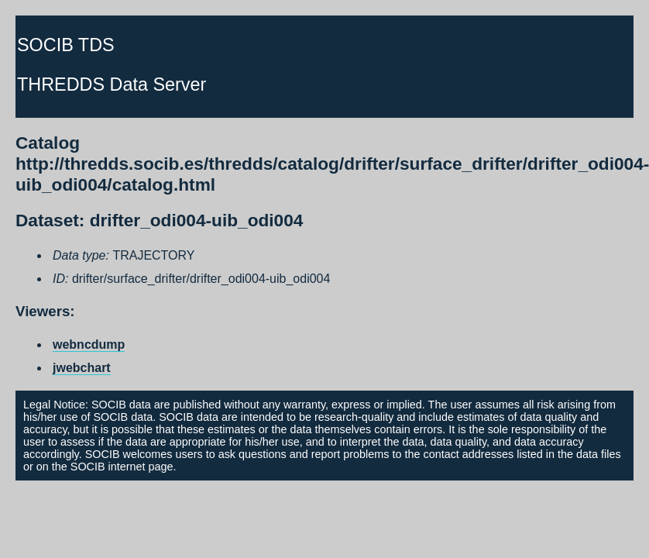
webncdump (89, 344)
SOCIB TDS (66, 45)
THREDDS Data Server (111, 84)
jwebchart (82, 367)
